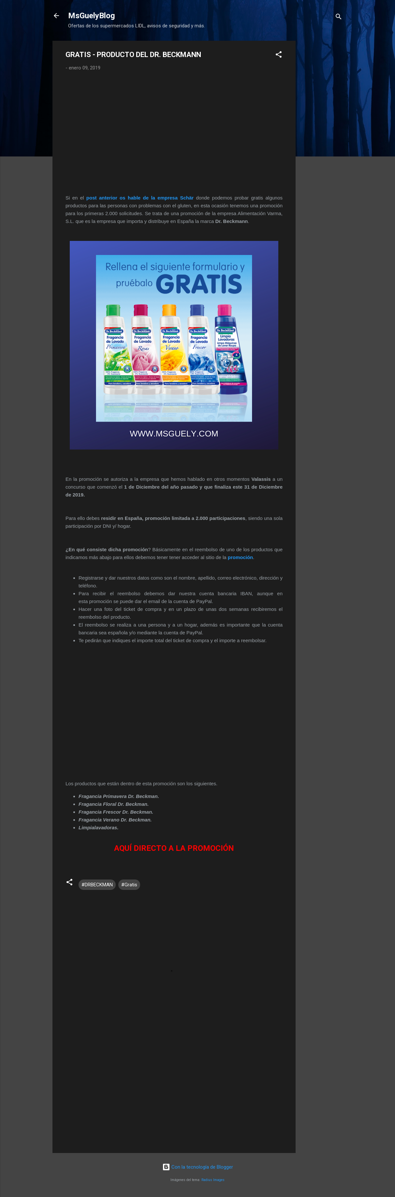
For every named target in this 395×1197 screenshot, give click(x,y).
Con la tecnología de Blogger (197, 1167)
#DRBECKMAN (97, 885)
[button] (279, 56)
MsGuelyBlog (91, 15)
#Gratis (129, 885)
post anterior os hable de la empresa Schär (140, 197)
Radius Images (213, 1180)
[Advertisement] (322, 138)
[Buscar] (339, 18)
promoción (240, 557)
